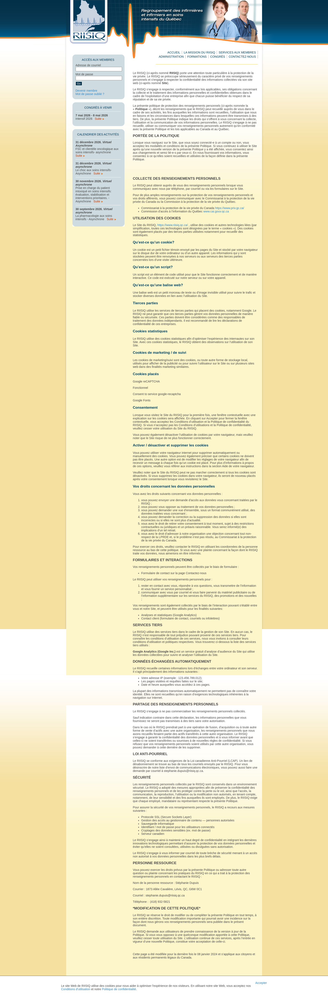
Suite (99, 118)
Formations (197, 56)
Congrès (217, 56)
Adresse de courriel (88, 65)
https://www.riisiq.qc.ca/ (172, 225)
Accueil (173, 52)
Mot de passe (84, 74)
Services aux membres (237, 52)
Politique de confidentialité (119, 989)
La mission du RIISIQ (199, 52)
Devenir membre (86, 90)
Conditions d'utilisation (75, 989)
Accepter (261, 983)
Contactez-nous (242, 56)
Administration (171, 56)
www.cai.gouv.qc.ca (216, 211)
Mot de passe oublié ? (90, 94)
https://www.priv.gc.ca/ (229, 208)
